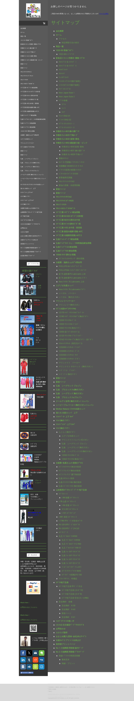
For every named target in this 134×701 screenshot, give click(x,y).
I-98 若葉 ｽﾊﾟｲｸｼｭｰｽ (70, 505)
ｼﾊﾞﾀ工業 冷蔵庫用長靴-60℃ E (30, 111)
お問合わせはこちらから (28, 607)
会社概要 (23, 28)
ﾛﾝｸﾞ (64, 112)
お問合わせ (24, 228)
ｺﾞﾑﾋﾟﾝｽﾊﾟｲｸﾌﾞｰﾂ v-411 (71, 567)
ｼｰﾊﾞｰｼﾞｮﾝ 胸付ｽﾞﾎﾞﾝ (68, 374)
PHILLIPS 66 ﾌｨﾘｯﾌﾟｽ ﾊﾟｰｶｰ (70, 266)
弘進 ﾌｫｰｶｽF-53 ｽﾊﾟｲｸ (71, 563)
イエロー (38, 483)
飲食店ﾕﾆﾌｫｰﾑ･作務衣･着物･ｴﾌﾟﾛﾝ (31, 44)
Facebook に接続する (27, 672)
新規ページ (24, 64)
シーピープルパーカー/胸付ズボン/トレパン (33, 179)
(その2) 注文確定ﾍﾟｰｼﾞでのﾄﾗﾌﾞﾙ (30, 224)
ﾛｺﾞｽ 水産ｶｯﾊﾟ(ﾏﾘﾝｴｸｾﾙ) (27, 147)
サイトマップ (65, 696)
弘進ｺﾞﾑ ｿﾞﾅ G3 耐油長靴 (28, 123)
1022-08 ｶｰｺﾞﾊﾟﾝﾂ (66, 54)
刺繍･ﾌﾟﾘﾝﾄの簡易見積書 (69, 656)
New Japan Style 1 (67, 93)
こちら (83, 687)
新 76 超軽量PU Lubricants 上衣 (72, 274)
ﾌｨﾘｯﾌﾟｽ (38, 274)
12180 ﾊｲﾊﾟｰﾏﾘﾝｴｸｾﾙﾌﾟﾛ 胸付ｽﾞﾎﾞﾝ (73, 316)
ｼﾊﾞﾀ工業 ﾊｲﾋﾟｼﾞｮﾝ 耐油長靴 (29, 87)
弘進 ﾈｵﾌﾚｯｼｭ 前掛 (66, 478)
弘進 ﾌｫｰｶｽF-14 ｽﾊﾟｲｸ (71, 551)
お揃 (39, 285)
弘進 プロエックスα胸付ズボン (30, 163)
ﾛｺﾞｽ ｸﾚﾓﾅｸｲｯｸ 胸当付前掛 (70, 467)
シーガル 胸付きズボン (69, 297)
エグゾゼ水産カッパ (27, 139)
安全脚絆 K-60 (68, 609)
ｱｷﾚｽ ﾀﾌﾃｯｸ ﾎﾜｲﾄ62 (26, 72)
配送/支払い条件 (74, 694)
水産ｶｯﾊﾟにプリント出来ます (29, 240)
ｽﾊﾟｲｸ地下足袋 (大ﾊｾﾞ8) (72, 594)
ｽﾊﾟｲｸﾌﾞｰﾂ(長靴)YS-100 (72, 575)
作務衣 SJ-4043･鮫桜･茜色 (29, 56)
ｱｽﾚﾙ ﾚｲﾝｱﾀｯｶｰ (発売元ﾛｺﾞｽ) (70, 343)
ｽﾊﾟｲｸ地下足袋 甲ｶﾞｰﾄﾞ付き (70, 586)
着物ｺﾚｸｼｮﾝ (63, 158)
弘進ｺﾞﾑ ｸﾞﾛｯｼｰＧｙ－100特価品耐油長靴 (33, 119)
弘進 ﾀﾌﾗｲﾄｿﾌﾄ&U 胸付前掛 (70, 482)
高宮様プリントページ (27, 244)
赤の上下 (33, 362)
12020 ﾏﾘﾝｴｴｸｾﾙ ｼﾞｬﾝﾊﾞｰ (69, 324)
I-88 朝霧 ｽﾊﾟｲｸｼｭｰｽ (70, 497)
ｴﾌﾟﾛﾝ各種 (63, 100)
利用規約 (50, 694)
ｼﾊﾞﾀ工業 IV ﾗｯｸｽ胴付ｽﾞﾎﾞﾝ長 (29, 99)
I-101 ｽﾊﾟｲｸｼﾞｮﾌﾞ (69, 513)
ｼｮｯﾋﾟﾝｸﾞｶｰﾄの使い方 (27, 220)
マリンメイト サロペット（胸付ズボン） (76, 366)
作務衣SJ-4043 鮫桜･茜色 (73, 147)
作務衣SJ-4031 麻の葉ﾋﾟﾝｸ (73, 150)
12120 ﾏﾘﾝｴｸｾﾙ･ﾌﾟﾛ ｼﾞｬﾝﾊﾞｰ (70, 335)
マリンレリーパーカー (27, 143)
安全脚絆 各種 (65, 602)
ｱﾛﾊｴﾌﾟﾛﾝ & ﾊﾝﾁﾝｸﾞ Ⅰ (68, 62)
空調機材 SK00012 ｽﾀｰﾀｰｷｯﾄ (71, 166)
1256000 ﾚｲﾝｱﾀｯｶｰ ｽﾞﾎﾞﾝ (69, 359)
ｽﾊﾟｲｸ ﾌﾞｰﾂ (63, 532)
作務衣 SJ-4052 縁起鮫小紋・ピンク (31, 60)
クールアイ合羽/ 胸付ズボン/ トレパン (32, 174)
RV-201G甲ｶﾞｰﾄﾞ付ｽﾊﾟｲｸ (69, 524)
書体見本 (65, 659)
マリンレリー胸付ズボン (69, 305)
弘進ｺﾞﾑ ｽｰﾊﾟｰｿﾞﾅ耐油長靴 (28, 115)
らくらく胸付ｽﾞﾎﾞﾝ (67, 432)
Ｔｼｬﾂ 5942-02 (65, 120)
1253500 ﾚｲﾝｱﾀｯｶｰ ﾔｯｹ (68, 355)
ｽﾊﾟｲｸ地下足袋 (25, 216)
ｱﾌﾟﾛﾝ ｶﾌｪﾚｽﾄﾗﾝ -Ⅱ (67, 127)
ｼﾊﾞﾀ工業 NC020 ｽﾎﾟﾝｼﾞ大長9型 (30, 91)
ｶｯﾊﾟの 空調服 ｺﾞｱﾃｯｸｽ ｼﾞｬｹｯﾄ (72, 162)
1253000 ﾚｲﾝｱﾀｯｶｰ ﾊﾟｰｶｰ (69, 351)
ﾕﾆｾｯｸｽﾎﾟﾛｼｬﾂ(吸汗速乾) (69, 85)
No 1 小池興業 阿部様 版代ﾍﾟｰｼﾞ (31, 248)
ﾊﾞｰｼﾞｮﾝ (32, 364)
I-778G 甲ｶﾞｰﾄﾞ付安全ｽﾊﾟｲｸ (70, 521)
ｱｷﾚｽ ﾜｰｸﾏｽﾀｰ (24, 80)
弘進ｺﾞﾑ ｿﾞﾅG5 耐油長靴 (28, 127)
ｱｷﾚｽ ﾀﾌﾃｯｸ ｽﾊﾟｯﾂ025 (27, 76)
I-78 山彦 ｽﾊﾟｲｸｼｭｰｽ (67, 501)
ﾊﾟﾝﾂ (39, 288)
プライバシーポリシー (54, 696)
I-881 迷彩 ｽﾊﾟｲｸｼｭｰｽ (68, 517)
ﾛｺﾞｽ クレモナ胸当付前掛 (69, 470)
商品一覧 (23, 36)
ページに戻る (103, 14)
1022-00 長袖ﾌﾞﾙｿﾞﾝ (27, 40)
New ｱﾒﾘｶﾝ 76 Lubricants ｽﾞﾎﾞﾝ (72, 289)
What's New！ (25, 603)
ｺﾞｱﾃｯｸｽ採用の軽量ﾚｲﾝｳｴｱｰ (70, 170)
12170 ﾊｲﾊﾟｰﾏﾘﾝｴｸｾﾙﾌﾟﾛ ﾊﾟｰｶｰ (71, 312)
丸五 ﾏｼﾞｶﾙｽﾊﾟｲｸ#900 (68, 536)
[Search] (33, 264)
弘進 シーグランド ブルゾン (29, 159)
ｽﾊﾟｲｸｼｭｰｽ (63, 494)
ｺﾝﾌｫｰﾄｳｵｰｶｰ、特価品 (68, 578)
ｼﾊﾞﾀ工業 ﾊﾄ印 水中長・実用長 (30, 103)
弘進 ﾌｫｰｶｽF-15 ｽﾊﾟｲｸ (71, 559)
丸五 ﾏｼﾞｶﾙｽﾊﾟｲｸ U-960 (71, 544)
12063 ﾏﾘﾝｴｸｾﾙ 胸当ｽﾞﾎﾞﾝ (69, 328)
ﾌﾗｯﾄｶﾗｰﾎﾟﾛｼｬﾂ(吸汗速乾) (69, 81)
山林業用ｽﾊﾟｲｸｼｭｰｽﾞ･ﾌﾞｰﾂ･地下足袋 (31, 212)
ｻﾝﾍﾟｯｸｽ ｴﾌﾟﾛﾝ (65, 89)
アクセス (62, 39)
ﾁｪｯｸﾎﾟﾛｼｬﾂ (63, 77)
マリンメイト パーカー (69, 362)
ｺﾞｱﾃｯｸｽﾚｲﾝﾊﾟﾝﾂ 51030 (68, 174)
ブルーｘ (38, 480)
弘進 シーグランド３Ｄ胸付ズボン (77, 451)
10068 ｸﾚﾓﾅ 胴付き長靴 (28, 131)
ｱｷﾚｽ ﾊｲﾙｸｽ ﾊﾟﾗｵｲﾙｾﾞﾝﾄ (27, 84)
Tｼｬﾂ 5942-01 (64, 116)
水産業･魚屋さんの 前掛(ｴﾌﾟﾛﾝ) (30, 208)
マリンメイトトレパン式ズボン (75, 440)
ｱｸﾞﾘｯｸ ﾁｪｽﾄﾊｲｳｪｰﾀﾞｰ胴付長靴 (71, 258)
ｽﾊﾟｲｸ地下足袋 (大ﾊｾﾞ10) (72, 590)
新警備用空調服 (65, 177)
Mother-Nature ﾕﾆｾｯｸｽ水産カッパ (32, 184)
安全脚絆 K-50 (68, 605)
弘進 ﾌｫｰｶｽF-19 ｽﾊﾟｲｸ (71, 555)
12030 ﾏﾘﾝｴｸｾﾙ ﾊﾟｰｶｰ (68, 320)
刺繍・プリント (68, 663)
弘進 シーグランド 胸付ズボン (30, 167)
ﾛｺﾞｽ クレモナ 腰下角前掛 (70, 474)
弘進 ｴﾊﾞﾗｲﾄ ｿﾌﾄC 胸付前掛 (70, 486)
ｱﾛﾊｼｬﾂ (62, 73)
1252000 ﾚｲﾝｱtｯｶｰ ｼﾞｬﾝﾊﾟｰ (70, 347)
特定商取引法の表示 (70, 42)
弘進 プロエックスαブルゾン (30, 170)
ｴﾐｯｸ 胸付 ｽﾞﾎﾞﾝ (25, 196)
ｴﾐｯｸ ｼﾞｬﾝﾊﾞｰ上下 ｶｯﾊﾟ (27, 200)
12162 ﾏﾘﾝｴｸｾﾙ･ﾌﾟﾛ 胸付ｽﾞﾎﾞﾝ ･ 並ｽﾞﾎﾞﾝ (76, 339)
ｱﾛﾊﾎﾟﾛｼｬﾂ (63, 69)
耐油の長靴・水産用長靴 (69, 185)
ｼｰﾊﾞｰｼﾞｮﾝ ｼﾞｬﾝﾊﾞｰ (67, 370)
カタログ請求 (25, 232)
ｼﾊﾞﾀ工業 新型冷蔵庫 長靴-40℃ (30, 107)
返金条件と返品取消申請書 (61, 694)
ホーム (23, 32)
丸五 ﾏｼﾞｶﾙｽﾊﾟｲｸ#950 (71, 540)
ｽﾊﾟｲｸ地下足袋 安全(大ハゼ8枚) (75, 598)
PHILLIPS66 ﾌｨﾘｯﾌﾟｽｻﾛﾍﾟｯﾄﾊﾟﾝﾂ (72, 270)
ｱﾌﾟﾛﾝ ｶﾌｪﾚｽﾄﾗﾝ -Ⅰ (67, 123)
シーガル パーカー (67, 293)
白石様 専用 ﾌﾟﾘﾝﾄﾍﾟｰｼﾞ (28, 256)
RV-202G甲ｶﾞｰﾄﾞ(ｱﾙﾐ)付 (69, 528)
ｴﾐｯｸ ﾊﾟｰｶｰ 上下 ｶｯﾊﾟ (27, 192)
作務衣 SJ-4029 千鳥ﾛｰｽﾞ (28, 52)
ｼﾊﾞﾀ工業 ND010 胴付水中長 (29, 95)
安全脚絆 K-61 (68, 617)
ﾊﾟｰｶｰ (38, 276)
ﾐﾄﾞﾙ (64, 104)
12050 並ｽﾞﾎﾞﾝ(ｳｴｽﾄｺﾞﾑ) (69, 332)
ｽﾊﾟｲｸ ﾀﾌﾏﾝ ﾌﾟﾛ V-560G (71, 571)
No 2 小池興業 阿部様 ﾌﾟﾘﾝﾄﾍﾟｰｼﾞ (31, 252)
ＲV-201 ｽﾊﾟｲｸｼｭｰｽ (70, 509)
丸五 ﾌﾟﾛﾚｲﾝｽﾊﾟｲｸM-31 (71, 548)
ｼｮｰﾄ (64, 108)
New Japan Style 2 (67, 96)
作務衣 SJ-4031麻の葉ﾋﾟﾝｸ (29, 48)
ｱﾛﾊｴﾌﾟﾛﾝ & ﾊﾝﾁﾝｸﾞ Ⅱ (68, 66)
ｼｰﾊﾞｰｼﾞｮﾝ (33, 359)
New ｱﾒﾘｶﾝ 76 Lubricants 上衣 (71, 282)
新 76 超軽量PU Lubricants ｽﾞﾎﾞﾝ (73, 278)
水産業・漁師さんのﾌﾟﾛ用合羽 (30, 135)
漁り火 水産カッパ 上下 (28, 188)
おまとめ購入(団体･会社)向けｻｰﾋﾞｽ (31, 236)
